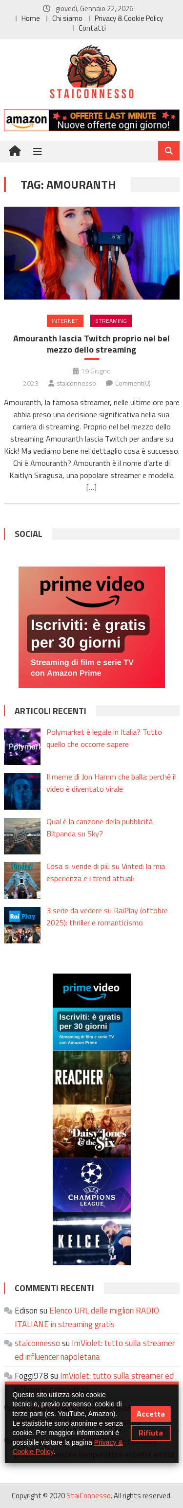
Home (30, 18)
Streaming (111, 320)
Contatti (92, 28)
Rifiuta (151, 1432)
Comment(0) (133, 383)
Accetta (151, 1413)
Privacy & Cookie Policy (129, 18)
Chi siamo (67, 18)
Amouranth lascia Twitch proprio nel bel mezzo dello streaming (91, 344)
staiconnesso (76, 383)
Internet (65, 320)
